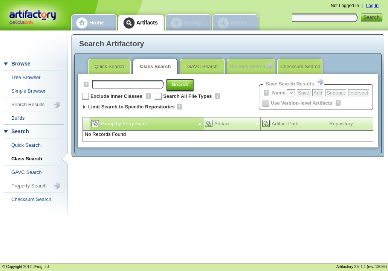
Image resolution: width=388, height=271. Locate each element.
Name (278, 93)
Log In (372, 5)
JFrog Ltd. (41, 267)
